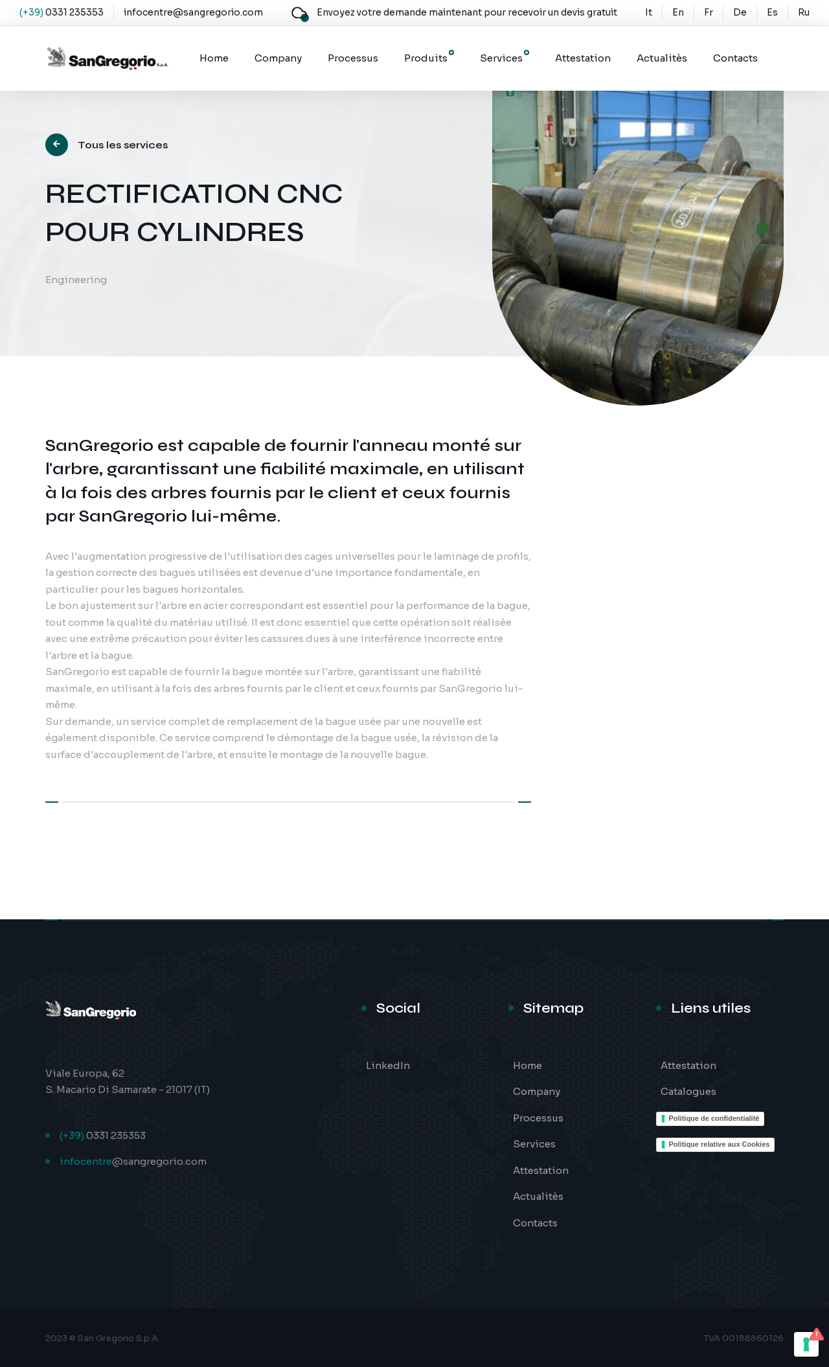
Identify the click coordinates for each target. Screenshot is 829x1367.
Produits (426, 58)
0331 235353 (74, 12)
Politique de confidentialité (714, 1118)
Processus (353, 58)
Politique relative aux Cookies (719, 1144)
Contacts (735, 58)
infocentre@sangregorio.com (193, 12)
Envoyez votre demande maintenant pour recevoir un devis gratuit (467, 12)
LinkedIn (388, 1065)
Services (501, 58)
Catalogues (688, 1091)
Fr (708, 12)
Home (214, 58)
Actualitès (662, 58)
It (648, 12)
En (678, 12)
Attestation (583, 58)
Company (278, 58)
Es (772, 12)
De (740, 12)
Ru (804, 12)
